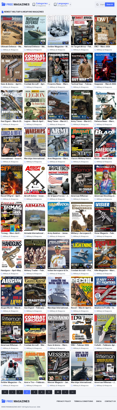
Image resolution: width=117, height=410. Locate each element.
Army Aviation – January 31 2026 (58, 233)
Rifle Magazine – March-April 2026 (105, 270)
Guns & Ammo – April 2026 (12, 84)
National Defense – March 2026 (35, 47)
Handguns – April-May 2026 (12, 270)
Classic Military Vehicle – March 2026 (82, 159)
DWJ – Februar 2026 (80, 345)
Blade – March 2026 (103, 159)
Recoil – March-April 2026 (82, 308)
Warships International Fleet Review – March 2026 (35, 159)
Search (110, 4)
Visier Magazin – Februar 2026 (105, 233)
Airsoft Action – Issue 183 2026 (35, 196)
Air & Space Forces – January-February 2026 (58, 196)
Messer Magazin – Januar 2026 (58, 382)
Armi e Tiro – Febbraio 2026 (35, 382)
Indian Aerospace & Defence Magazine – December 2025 (58, 270)
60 (58, 392)
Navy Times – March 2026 (58, 121)
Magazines (15, 4)
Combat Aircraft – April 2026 (35, 84)
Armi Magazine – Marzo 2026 (58, 159)
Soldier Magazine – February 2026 (12, 382)
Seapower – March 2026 (105, 84)
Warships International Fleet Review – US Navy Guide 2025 (82, 382)
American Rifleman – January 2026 (105, 382)
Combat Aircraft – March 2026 (35, 345)
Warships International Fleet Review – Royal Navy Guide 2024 (58, 308)
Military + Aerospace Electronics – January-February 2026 (82, 233)
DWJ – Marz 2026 (102, 47)
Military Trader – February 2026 (35, 270)
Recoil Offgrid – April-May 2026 (12, 196)
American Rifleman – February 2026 (12, 345)
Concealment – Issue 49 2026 (12, 159)
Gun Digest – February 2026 (35, 308)
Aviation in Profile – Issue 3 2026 (105, 308)
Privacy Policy (64, 401)
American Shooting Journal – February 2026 (105, 196)
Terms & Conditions (83, 401)
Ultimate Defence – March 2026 (12, 47)
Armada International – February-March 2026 (35, 233)
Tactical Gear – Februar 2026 (82, 84)
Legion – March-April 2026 (35, 121)
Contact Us (110, 401)
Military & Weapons (9, 50)
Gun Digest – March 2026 (12, 121)
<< (5, 392)
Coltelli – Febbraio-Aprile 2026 (105, 345)
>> (72, 392)
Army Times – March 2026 (82, 121)
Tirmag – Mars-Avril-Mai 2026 (12, 233)
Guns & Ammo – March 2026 (58, 345)
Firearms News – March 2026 (58, 84)
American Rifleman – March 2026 (82, 196)
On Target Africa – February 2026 (82, 47)
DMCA (98, 401)
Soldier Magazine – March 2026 (58, 47)
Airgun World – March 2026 (12, 308)
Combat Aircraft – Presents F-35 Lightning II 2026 (82, 270)
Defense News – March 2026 (105, 121)
